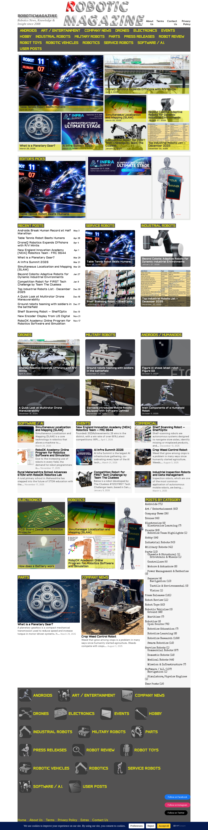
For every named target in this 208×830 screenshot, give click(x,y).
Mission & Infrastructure (164, 665)
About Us (36, 820)
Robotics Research (159, 638)
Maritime (153, 617)
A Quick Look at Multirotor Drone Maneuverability (41, 298)
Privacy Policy (186, 23)
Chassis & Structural (161, 554)
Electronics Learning (162, 526)
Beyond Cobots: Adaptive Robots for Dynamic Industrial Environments (43, 276)
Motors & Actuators (160, 567)
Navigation (158, 581)
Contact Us (100, 820)
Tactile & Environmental (167, 586)
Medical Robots (157, 660)
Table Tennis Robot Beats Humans (41, 238)
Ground (152, 612)
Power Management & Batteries (167, 571)
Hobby (25, 36)
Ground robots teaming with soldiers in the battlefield (45, 306)
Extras (84, 820)
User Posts (31, 49)
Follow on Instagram (177, 805)
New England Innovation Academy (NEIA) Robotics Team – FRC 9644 (103, 429)
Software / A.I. (151, 43)
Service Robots (118, 43)
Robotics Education (161, 629)
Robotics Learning (160, 634)
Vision (154, 591)
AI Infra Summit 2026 (33, 262)
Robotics (91, 43)
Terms (160, 21)
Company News (97, 30)
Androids (28, 30)
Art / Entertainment (60, 30)
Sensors (152, 579)
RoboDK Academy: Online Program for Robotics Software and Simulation (44, 322)
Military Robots (89, 36)
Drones (122, 30)
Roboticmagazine (37, 15)
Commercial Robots (160, 650)
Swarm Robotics (157, 643)
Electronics (145, 30)
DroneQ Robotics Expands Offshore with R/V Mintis (43, 244)
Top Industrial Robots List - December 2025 (44, 291)
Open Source (155, 624)
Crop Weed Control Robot (170, 450)
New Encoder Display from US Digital (44, 316)
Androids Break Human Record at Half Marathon (44, 232)
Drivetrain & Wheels (163, 557)
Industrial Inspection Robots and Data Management (171, 474)
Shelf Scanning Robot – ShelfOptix (42, 311)
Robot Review (171, 36)
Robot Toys (31, 43)
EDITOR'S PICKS (32, 159)
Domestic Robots (158, 655)
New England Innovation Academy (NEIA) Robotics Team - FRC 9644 (42, 252)
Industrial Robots (53, 36)
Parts (114, 36)
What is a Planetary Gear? (36, 257)
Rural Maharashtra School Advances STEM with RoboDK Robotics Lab (42, 474)
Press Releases (139, 36)
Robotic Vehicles (62, 43)
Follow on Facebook (177, 797)
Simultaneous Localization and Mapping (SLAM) (45, 268)
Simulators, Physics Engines (167, 677)
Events (168, 30)
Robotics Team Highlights (165, 533)
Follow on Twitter (176, 812)
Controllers (155, 562)
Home (22, 820)
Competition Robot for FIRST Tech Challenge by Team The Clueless (42, 283)
